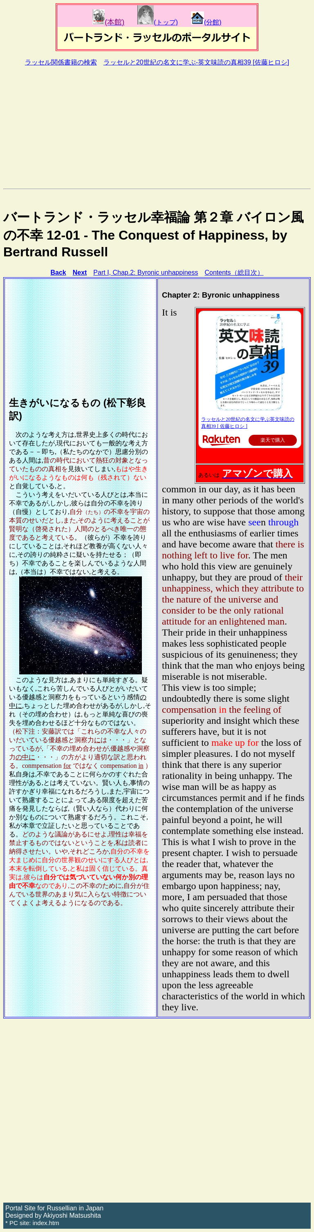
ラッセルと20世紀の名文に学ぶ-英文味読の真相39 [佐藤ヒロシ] (196, 62)
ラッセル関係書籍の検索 (61, 62)
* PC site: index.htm (32, 1222)
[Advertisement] (157, 127)
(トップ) (157, 22)
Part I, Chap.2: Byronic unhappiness (145, 272)
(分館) (206, 22)
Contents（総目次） (234, 272)
